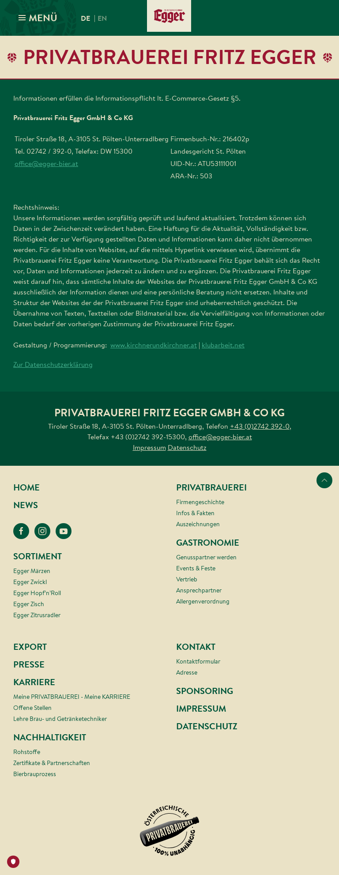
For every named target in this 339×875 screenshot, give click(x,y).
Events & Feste (195, 568)
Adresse (186, 672)
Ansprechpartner (199, 590)
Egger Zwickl (30, 581)
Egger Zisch (28, 604)
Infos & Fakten (195, 513)
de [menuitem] (85, 18)
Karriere (34, 682)
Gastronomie (207, 542)
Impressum (149, 447)
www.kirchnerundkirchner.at (153, 344)
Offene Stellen (32, 707)
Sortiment (37, 556)
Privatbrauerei (211, 487)
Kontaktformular (198, 661)
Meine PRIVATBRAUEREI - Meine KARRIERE (71, 696)
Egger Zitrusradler (36, 615)
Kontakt (195, 647)
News (25, 505)
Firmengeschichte (200, 502)
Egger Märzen (31, 570)
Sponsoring (204, 691)
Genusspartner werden (206, 557)
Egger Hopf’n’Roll (37, 592)
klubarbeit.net (223, 344)
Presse (29, 664)
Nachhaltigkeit (49, 737)
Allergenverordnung (203, 601)
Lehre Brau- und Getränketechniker (60, 718)
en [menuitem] (102, 18)
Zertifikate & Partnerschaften (51, 762)
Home (26, 487)
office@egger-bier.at (46, 163)
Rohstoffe (26, 751)
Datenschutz (187, 447)
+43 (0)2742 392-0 (260, 426)
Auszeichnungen (198, 524)
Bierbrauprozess (34, 773)
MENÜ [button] (37, 18)
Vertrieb (186, 579)
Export (30, 647)
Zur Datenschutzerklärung (53, 364)
